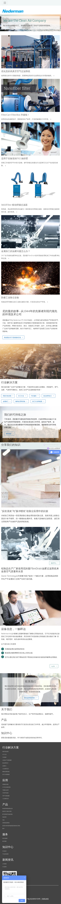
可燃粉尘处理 (5, 790)
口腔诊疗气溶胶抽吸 (7, 760)
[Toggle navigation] (5, 3)
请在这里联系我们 (29, 698)
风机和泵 (4, 817)
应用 (5, 780)
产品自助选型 (5, 854)
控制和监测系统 (6, 822)
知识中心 (53, 563)
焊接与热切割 (7, 396)
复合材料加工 (47, 396)
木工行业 (21, 396)
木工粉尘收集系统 (6, 787)
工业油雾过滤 (5, 768)
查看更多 (9, 433)
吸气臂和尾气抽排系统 (7, 814)
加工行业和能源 (37, 401)
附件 (3, 828)
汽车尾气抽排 (5, 793)
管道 (3, 820)
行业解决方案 (10, 747)
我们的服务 (4, 838)
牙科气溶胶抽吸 (6, 795)
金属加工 (5, 401)
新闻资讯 (7, 860)
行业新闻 (4, 866)
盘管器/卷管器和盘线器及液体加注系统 (11, 825)
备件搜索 (4, 841)
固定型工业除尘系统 (7, 811)
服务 (5, 834)
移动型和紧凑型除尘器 (7, 808)
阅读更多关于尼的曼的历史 (12, 337)
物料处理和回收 (20, 401)
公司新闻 (4, 863)
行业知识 (4, 851)
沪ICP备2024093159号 (32, 899)
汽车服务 (34, 396)
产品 (5, 804)
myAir (53, 666)
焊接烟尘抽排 (5, 784)
